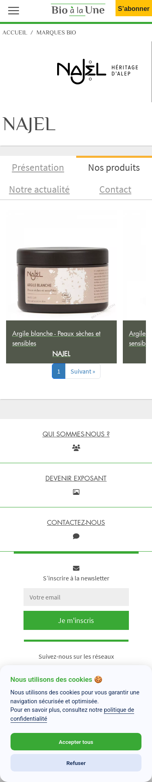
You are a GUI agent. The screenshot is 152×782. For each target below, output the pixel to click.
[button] (11, 9)
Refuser (76, 763)
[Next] (83, 371)
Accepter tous (76, 742)
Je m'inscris (76, 620)
